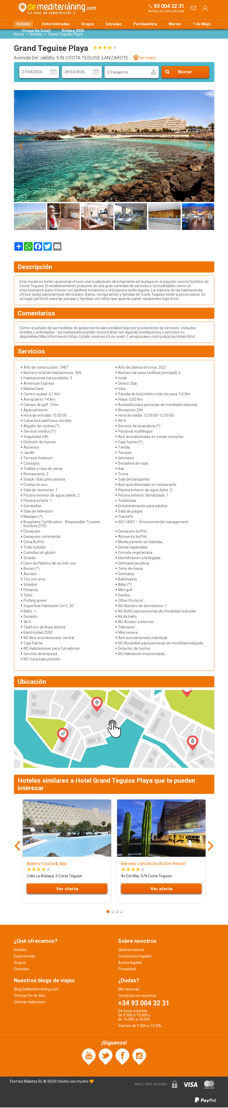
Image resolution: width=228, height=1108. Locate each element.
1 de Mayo (202, 24)
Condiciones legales (135, 957)
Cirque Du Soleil (36, 31)
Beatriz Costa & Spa (47, 864)
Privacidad (127, 969)
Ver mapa (147, 58)
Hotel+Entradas (56, 24)
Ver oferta (67, 889)
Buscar (185, 72)
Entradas (114, 24)
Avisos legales (130, 963)
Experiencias (24, 957)
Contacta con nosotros (137, 996)
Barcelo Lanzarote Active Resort (153, 864)
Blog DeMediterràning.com (36, 990)
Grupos (87, 24)
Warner (175, 24)
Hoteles (23, 24)
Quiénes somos (131, 950)
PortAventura (145, 24)
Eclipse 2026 (73, 31)
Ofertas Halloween (29, 1002)
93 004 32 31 (169, 6)
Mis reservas (129, 990)
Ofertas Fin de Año (29, 996)
